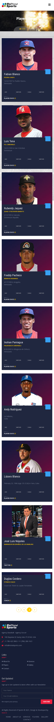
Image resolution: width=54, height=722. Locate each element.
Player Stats (10, 98)
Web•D (4, 713)
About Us (6, 661)
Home (22, 29)
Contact (5, 669)
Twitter (8, 565)
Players (32, 29)
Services (30, 661)
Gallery (30, 665)
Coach (7, 600)
